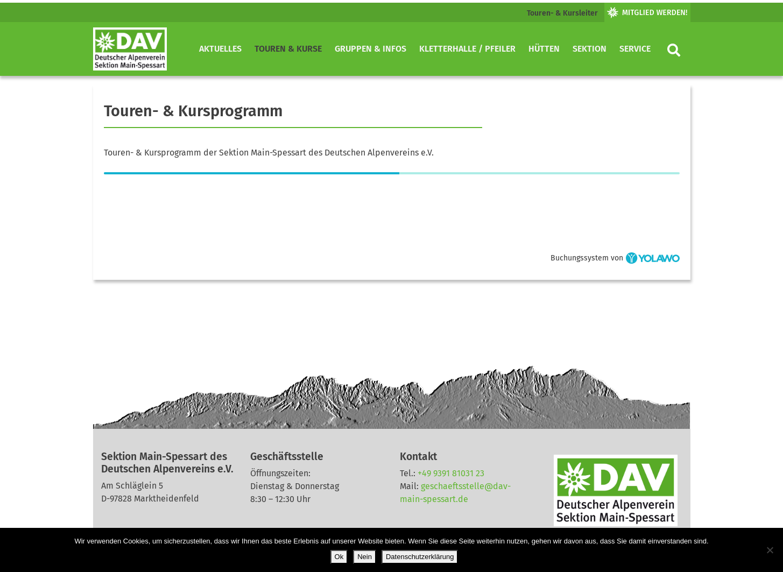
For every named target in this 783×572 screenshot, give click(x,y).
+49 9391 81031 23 (451, 473)
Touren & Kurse (288, 49)
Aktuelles (220, 49)
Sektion (589, 49)
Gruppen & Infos (370, 49)
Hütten (544, 49)
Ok (339, 557)
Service (635, 49)
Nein (364, 557)
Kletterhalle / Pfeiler (467, 49)
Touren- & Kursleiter (562, 13)
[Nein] (769, 550)
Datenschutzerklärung (420, 557)
